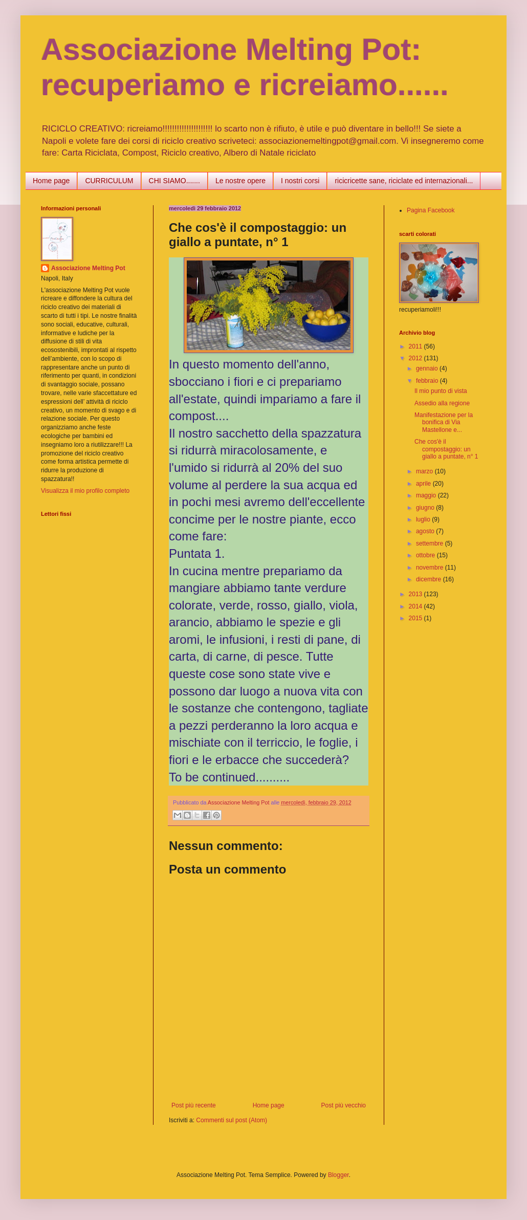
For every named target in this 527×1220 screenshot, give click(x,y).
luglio (424, 519)
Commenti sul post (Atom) (231, 1120)
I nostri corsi (300, 181)
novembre (430, 567)
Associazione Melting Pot (88, 268)
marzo (425, 471)
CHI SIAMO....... (174, 181)
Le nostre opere (240, 181)
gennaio (428, 368)
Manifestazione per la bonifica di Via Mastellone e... (443, 422)
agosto (426, 531)
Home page (51, 181)
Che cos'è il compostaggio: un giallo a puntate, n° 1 (446, 449)
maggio (427, 495)
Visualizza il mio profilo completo (85, 490)
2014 (416, 606)
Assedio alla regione (442, 403)
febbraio (428, 380)
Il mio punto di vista (440, 391)
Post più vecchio (343, 1105)
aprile (424, 483)
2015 (416, 618)
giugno (426, 507)
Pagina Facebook (430, 210)
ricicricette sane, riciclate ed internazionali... (404, 181)
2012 (416, 358)
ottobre (426, 555)
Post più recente (193, 1105)
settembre (430, 543)
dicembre (429, 579)
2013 (416, 594)
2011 (416, 346)
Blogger (338, 1175)
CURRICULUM (109, 181)
